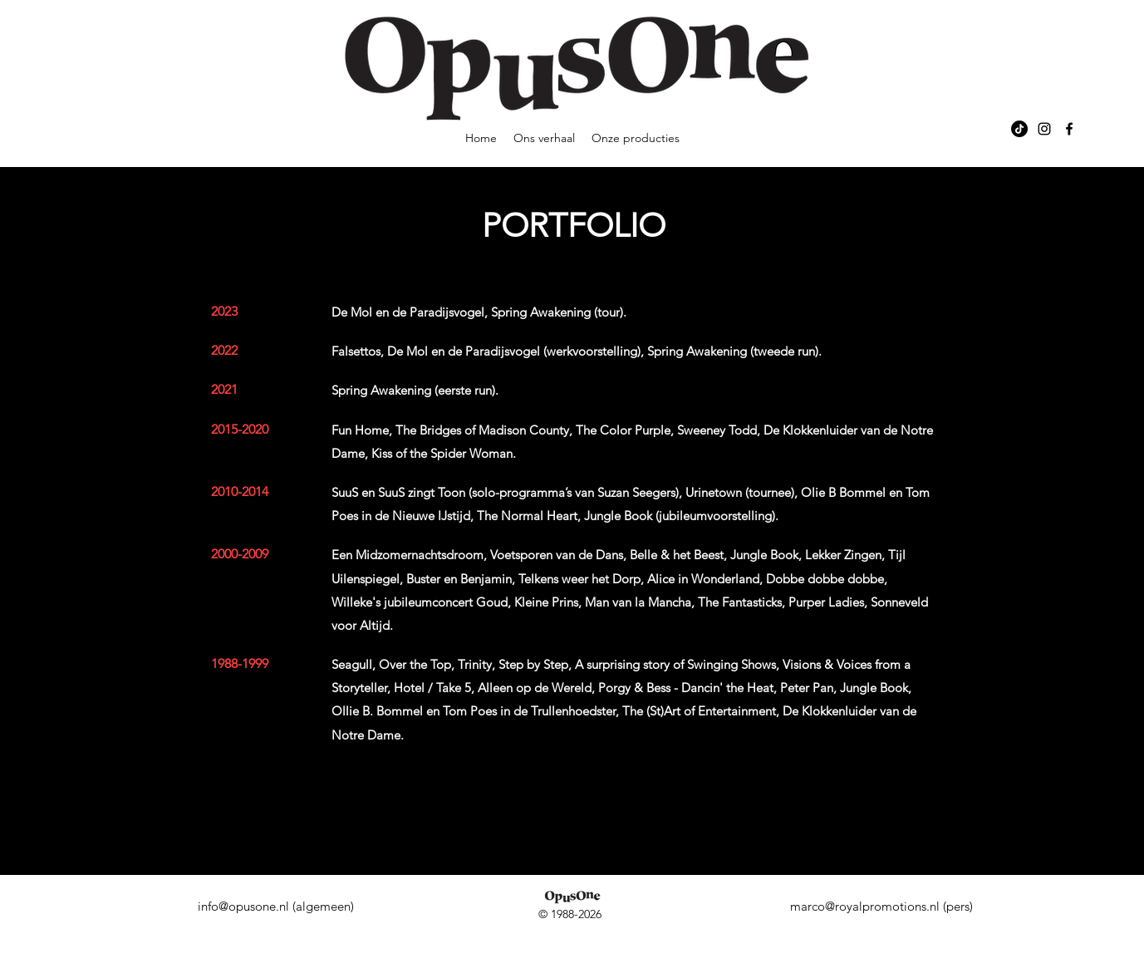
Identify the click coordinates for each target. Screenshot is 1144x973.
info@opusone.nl (243, 906)
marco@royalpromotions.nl (865, 906)
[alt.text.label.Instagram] (1044, 128)
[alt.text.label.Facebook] (1069, 128)
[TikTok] (1019, 128)
